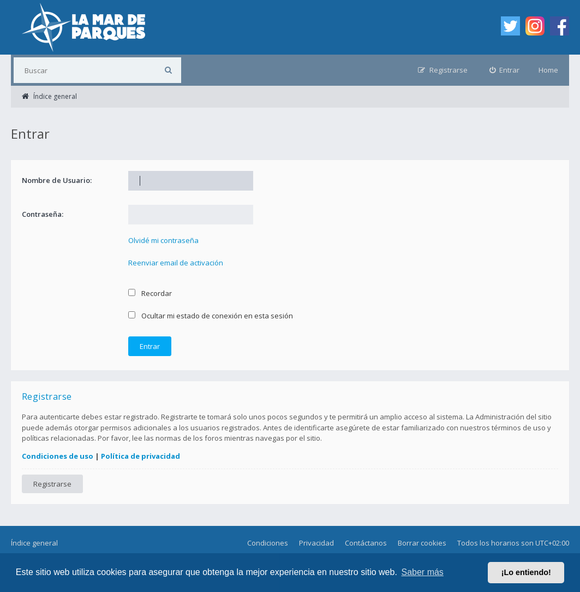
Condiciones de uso (57, 456)
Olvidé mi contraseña (163, 240)
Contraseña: (42, 214)
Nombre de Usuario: (57, 180)
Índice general (34, 543)
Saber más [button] (423, 572)
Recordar (150, 293)
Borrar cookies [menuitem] (422, 543)
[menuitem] (505, 70)
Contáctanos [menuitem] (366, 543)
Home (548, 70)
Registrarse (52, 484)
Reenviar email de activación (175, 263)
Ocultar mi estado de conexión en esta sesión (210, 316)
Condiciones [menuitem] (267, 543)
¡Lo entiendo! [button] (526, 572)
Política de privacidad (140, 456)
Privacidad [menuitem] (316, 543)
